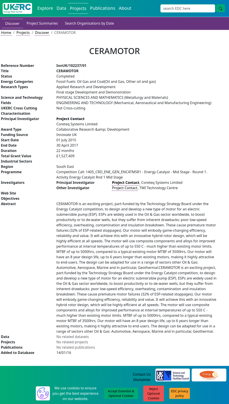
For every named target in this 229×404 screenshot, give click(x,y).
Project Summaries (42, 23)
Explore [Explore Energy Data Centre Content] (45, 8)
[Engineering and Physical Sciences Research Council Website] (209, 374)
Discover (12, 23)
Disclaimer (142, 379)
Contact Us (142, 374)
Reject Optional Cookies (153, 393)
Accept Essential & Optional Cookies (121, 393)
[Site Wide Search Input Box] (187, 8)
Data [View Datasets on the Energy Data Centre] (61, 8)
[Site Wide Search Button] (220, 8)
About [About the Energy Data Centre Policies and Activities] (125, 8)
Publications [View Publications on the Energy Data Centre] (102, 8)
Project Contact (124, 187)
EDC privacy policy (179, 393)
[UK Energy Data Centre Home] (17, 8)
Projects (23, 32)
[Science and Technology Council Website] (172, 374)
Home (6, 32)
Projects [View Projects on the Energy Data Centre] (78, 8)
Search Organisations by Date (89, 23)
